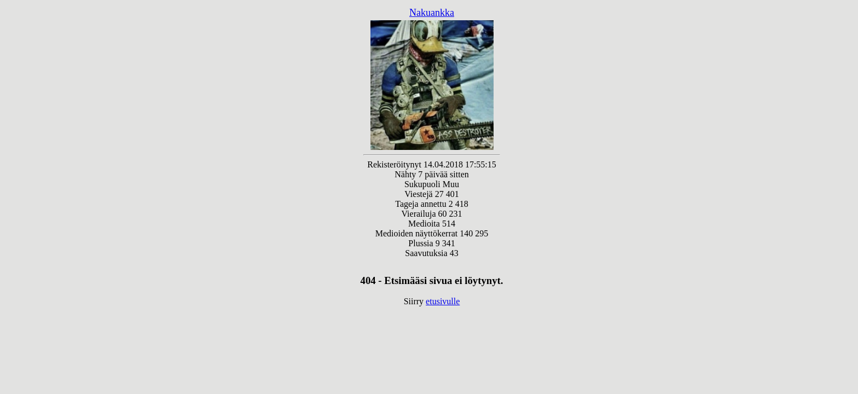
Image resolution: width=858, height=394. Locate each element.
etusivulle (443, 301)
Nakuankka (431, 12)
